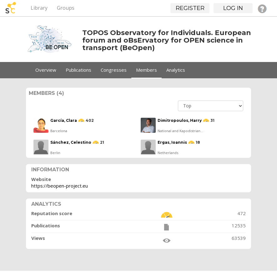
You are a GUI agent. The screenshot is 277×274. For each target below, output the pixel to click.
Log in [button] (233, 8)
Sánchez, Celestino (70, 142)
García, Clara (63, 120)
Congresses (114, 70)
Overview (45, 70)
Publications (78, 70)
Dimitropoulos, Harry (180, 120)
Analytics (175, 70)
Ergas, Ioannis (172, 142)
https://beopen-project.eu (59, 186)
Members (146, 70)
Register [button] (190, 8)
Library (39, 7)
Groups (65, 7)
